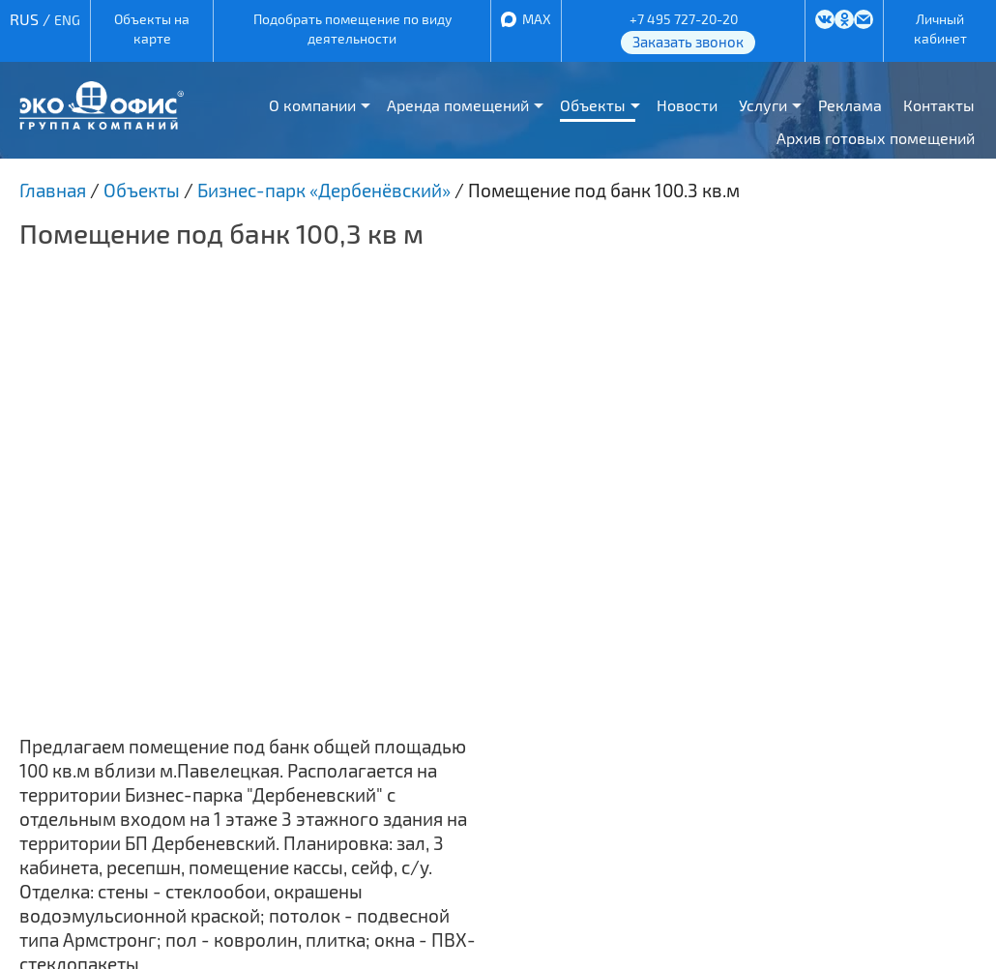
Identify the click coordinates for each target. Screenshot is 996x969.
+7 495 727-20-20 (684, 19)
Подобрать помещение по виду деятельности (352, 28)
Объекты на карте (152, 28)
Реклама (850, 105)
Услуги (763, 105)
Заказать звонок (688, 41)
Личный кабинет (940, 28)
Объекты (593, 105)
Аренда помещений (458, 105)
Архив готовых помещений (875, 138)
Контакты (939, 105)
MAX (536, 19)
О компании (312, 105)
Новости (687, 105)
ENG (67, 20)
